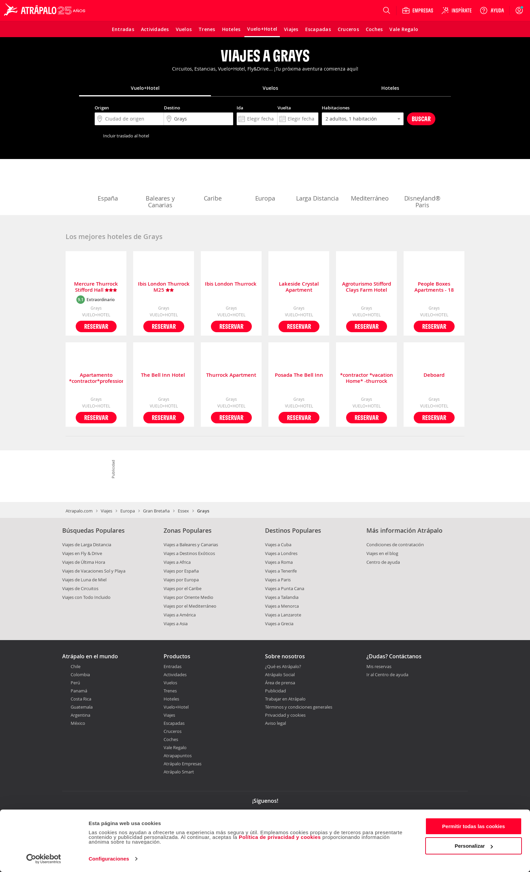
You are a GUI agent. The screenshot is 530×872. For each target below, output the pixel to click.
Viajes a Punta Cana (284, 588)
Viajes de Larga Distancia (86, 544)
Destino (172, 108)
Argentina (80, 715)
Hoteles (171, 699)
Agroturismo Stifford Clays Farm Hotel (366, 287)
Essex (183, 511)
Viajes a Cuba (278, 544)
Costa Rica (81, 699)
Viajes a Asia (176, 623)
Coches (171, 739)
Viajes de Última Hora (83, 562)
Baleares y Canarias (160, 187)
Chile (75, 666)
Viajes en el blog (382, 553)
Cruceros (173, 731)
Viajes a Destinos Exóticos (189, 553)
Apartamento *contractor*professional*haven (96, 378)
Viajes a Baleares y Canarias (191, 544)
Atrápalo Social (280, 674)
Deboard (434, 375)
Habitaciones (336, 108)
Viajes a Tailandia (281, 597)
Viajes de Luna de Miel (84, 580)
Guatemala (82, 707)
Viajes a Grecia (279, 623)
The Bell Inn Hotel (163, 375)
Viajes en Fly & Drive (82, 553)
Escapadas (174, 723)
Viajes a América (180, 615)
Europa (265, 184)
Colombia (80, 674)
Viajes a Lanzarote (283, 615)
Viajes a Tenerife (281, 571)
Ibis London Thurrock (231, 284)
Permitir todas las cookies (473, 826)
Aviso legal (275, 723)
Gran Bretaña (156, 511)
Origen (102, 108)
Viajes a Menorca (282, 606)
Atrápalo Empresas (182, 764)
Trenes (170, 691)
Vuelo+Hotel (176, 707)
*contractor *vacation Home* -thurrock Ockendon (366, 378)
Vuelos (170, 683)
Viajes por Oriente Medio (188, 597)
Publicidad (275, 691)
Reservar (96, 326)
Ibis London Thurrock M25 (164, 287)
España (107, 184)
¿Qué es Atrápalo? (283, 666)
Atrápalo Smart (179, 772)
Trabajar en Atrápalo (285, 699)
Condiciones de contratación (395, 544)
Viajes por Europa (181, 580)
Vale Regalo (175, 747)
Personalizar (474, 846)
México (78, 723)
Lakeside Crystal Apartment (299, 287)
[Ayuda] (492, 10)
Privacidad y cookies (285, 715)
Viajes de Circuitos (80, 588)
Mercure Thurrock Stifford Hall (96, 287)
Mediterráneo (370, 184)
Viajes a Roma (279, 562)
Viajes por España (181, 571)
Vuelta (284, 108)
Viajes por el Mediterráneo (190, 606)
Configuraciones (109, 859)
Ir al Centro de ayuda (387, 675)
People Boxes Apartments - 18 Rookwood (434, 287)
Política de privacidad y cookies (280, 837)
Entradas (173, 666)
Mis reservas (378, 666)
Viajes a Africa (177, 562)
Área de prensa (280, 683)
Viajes (106, 511)
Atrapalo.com (79, 511)
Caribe (212, 184)
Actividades (175, 674)
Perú (75, 683)
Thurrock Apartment (231, 375)
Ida (240, 108)
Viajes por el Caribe (182, 588)
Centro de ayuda (383, 562)
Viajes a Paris (278, 580)
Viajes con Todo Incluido (86, 597)
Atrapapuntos (178, 755)
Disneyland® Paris (422, 187)
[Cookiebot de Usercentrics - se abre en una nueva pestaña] (43, 859)
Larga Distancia (317, 184)
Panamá (79, 691)
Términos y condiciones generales (298, 707)
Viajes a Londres (281, 553)
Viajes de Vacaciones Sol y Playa (93, 571)
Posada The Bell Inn (299, 375)
